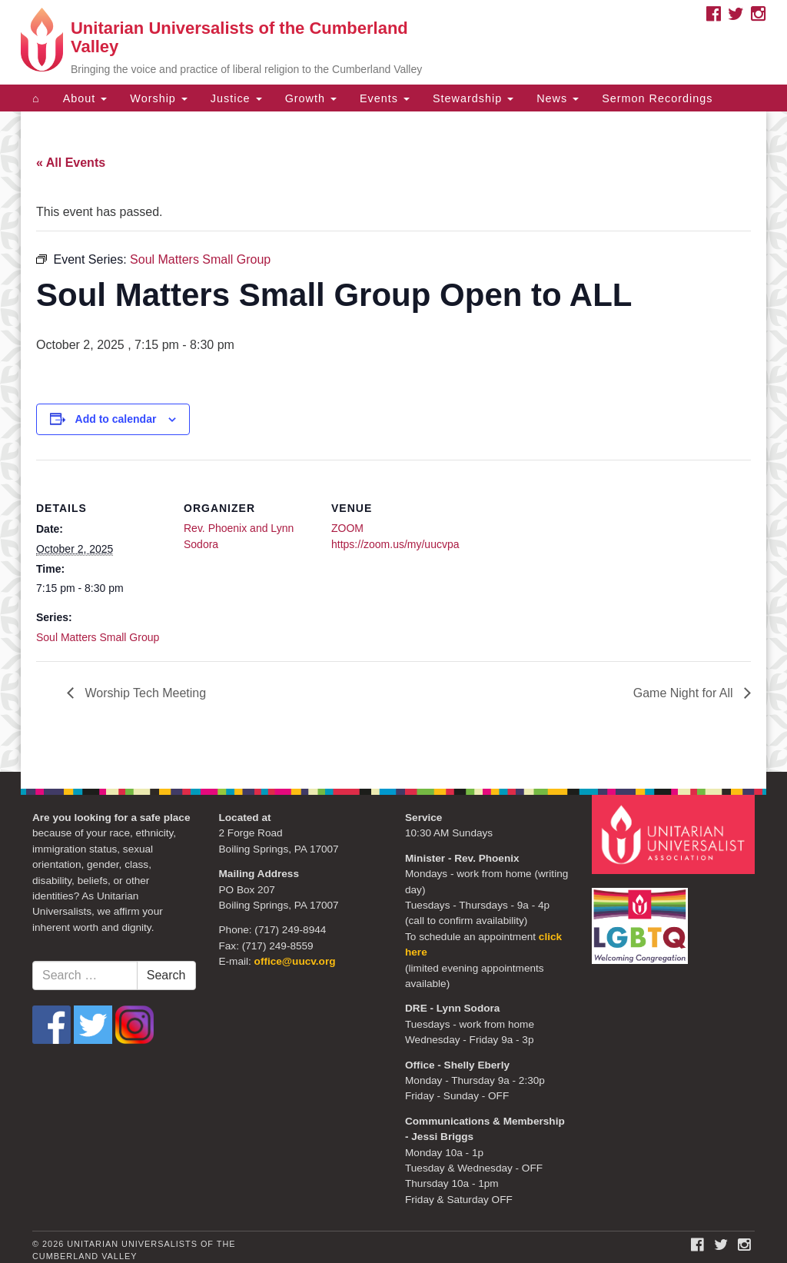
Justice (236, 98)
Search (166, 975)
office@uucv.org (295, 961)
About (85, 98)
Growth (311, 98)
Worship (159, 98)
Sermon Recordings (657, 98)
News (557, 98)
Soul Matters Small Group (97, 637)
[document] (393, 441)
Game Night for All (684, 693)
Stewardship (473, 98)
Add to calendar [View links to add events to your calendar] (116, 419)
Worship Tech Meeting (143, 693)
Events (385, 98)
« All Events (70, 162)
